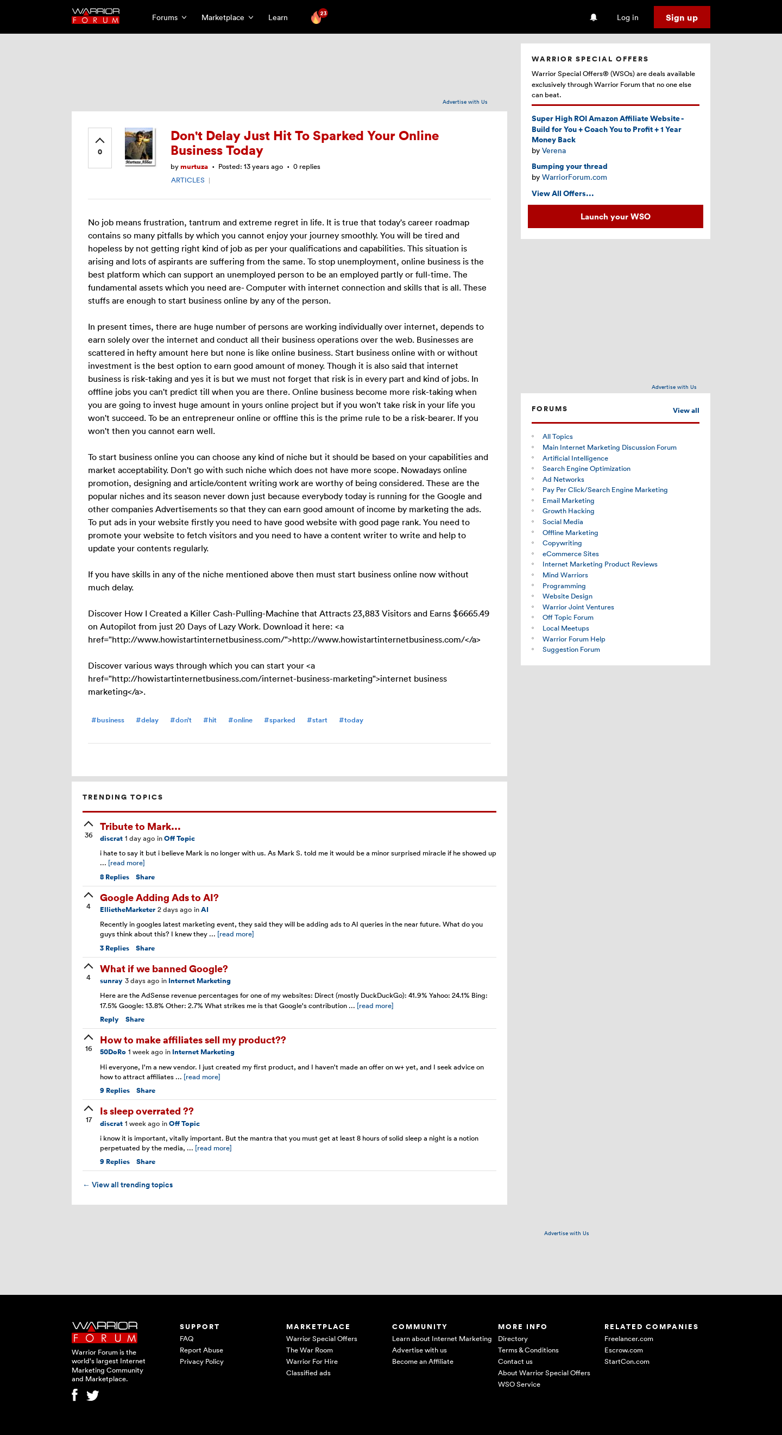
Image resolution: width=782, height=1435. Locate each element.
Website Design (567, 596)
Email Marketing (569, 500)
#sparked (279, 720)
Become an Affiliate (422, 1361)
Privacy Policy (202, 1361)
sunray (111, 980)
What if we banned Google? (164, 968)
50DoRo (113, 1052)
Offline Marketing (570, 532)
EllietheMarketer (127, 909)
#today (351, 720)
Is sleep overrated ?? (147, 1110)
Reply (109, 1019)
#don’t (181, 720)
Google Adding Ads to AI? (159, 897)
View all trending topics (128, 1184)
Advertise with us (419, 1350)
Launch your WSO (616, 216)
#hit (210, 720)
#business (107, 720)
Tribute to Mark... (140, 826)
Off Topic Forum (568, 617)
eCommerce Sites (571, 553)
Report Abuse (201, 1350)
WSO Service (519, 1384)
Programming (564, 585)
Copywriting (562, 542)
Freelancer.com (628, 1338)
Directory (513, 1338)
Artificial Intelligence (575, 458)
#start (317, 720)
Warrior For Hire (312, 1361)
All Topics (558, 436)
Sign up (682, 17)
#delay (147, 720)
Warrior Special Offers (321, 1338)
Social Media (563, 521)
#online (240, 720)
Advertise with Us (465, 101)
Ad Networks (563, 479)
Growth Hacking (569, 510)
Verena (554, 150)
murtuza (194, 166)
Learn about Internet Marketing (442, 1338)
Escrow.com (623, 1350)
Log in (628, 17)
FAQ (186, 1338)
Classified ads (308, 1372)
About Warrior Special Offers (544, 1372)
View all (686, 410)
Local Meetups (566, 628)
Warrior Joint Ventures (578, 607)
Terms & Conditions (528, 1350)
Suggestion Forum (571, 649)
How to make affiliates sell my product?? (193, 1039)
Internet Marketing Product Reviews (600, 564)
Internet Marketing (199, 980)
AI (205, 909)
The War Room (309, 1350)
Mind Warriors (565, 575)
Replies (114, 877)
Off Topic (179, 838)
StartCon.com (626, 1361)
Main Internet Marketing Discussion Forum (610, 447)
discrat (111, 838)
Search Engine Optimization (586, 468)
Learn (281, 17)
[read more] (126, 862)
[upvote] (100, 147)
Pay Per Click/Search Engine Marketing (605, 489)
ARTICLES (188, 180)
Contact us (515, 1361)
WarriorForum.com (574, 177)
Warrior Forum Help (574, 639)
